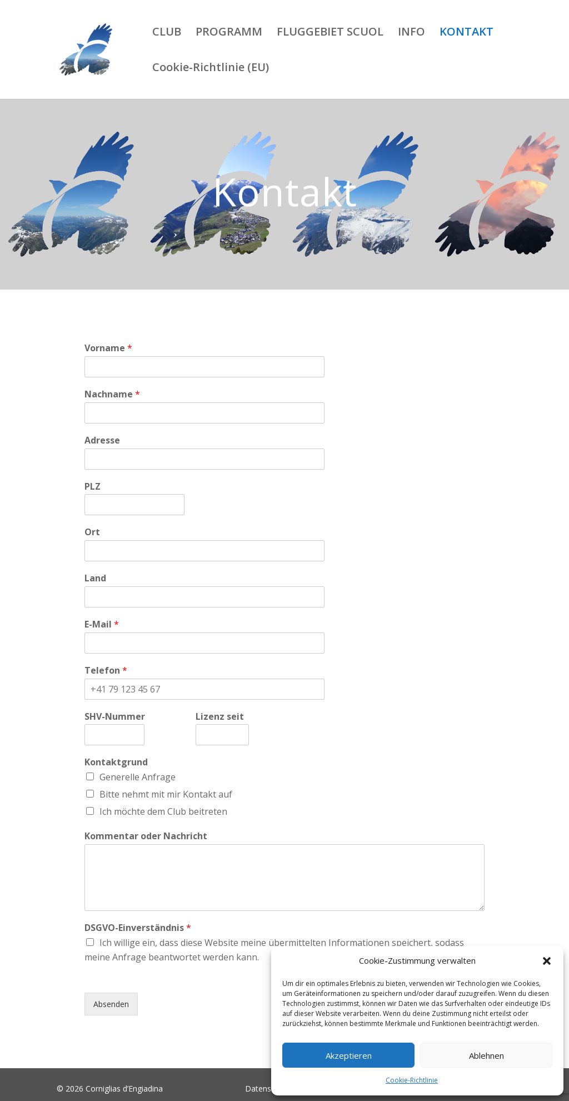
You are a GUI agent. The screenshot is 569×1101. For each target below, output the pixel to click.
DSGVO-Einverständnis (137, 928)
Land (95, 578)
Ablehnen (486, 1055)
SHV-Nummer (114, 717)
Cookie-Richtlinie (412, 1080)
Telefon (105, 670)
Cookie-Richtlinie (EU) (210, 68)
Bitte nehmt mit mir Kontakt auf (165, 794)
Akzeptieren (349, 1055)
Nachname (112, 394)
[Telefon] (204, 689)
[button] (546, 961)
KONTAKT (466, 33)
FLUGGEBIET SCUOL (330, 33)
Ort (92, 532)
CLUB (166, 33)
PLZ (92, 486)
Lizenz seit (220, 717)
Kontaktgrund (116, 762)
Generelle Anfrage (137, 777)
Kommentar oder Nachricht (145, 836)
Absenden (111, 1004)
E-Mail (101, 624)
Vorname (108, 348)
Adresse (102, 440)
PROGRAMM (229, 33)
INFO (411, 33)
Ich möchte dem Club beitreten (163, 811)
